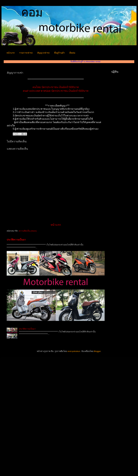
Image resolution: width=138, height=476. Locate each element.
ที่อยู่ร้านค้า (59, 53)
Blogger (97, 351)
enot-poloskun (74, 351)
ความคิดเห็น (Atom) (28, 231)
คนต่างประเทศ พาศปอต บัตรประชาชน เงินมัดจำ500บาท (55, 90)
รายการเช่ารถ (26, 53)
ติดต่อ (72, 53)
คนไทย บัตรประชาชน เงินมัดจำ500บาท (55, 87)
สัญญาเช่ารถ (43, 53)
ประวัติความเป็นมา (16, 239)
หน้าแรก (11, 53)
